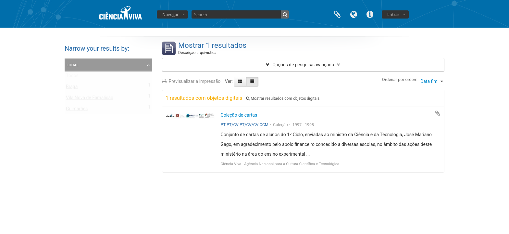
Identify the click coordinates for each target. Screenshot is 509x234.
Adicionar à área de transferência (437, 113)
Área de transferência (337, 14)
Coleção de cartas (239, 115)
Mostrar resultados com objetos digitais (282, 98)
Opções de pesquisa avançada (303, 64)
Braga (72, 88)
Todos (72, 77)
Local (73, 64)
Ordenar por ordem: (400, 79)
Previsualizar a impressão (191, 81)
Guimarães (77, 110)
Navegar (170, 14)
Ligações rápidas (370, 14)
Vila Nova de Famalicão (89, 99)
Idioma (353, 14)
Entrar (393, 14)
